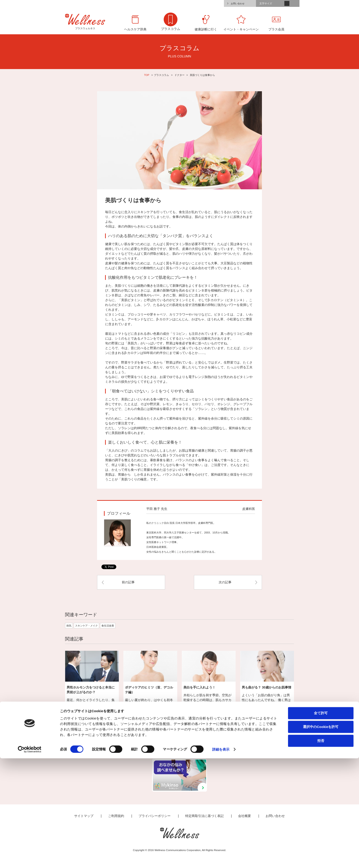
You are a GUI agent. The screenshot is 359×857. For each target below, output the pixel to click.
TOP (146, 75)
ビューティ (194, 742)
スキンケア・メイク (86, 625)
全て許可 (321, 811)
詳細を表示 (221, 848)
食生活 (251, 742)
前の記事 (128, 582)
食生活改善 (107, 625)
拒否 (320, 839)
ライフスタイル (165, 742)
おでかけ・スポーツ (222, 742)
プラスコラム (161, 75)
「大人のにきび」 (118, 450)
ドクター (179, 75)
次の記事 (225, 582)
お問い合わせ (238, 3)
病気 (68, 625)
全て (78, 742)
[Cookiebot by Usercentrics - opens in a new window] (30, 848)
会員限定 (280, 742)
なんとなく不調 (136, 742)
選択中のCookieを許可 (320, 825)
